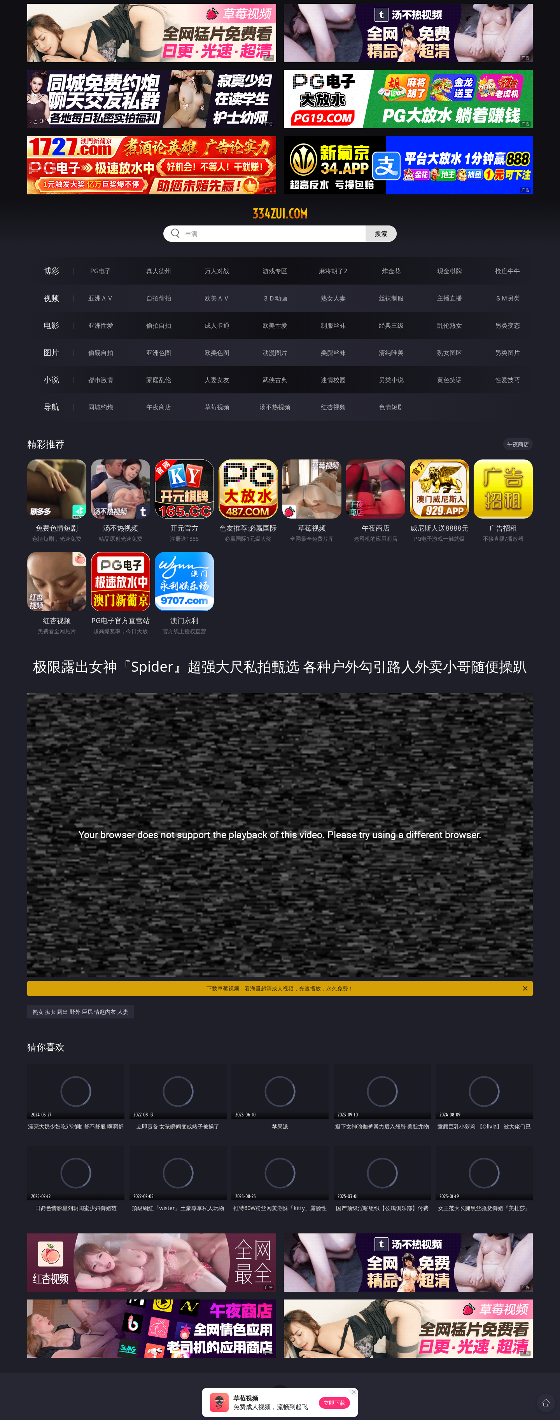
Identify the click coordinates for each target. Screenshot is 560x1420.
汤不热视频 (274, 407)
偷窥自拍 (100, 352)
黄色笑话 (449, 380)
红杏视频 (333, 407)
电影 (51, 325)
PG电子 (100, 271)
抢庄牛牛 (507, 271)
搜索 (381, 233)
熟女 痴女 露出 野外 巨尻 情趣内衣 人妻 (80, 1011)
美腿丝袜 (333, 352)
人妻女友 (217, 380)
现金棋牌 (449, 271)
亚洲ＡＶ (100, 298)
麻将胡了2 (333, 271)
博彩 (51, 270)
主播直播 (449, 298)
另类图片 (507, 352)
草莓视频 (217, 407)
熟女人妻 (333, 298)
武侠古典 (274, 380)
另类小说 (391, 380)
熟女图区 (449, 352)
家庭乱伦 (158, 380)
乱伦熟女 (449, 325)
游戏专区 (274, 271)
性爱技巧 (507, 380)
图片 (51, 352)
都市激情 (100, 380)
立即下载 (334, 1402)
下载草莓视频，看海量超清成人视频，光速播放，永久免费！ (367, 988)
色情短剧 (391, 407)
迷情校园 (333, 380)
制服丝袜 (333, 325)
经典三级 (391, 325)
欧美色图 (217, 352)
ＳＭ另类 (507, 298)
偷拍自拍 (158, 325)
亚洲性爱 (100, 325)
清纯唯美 (391, 352)
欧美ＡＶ (217, 298)
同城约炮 (100, 407)
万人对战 (217, 271)
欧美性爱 (274, 325)
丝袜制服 (391, 298)
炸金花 (391, 271)
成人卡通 (217, 325)
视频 (51, 298)
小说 (51, 379)
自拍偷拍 (158, 298)
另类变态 (507, 325)
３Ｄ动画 (274, 298)
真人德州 (158, 271)
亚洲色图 (158, 352)
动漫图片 (274, 352)
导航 (51, 407)
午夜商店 (158, 407)
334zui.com (280, 214)
